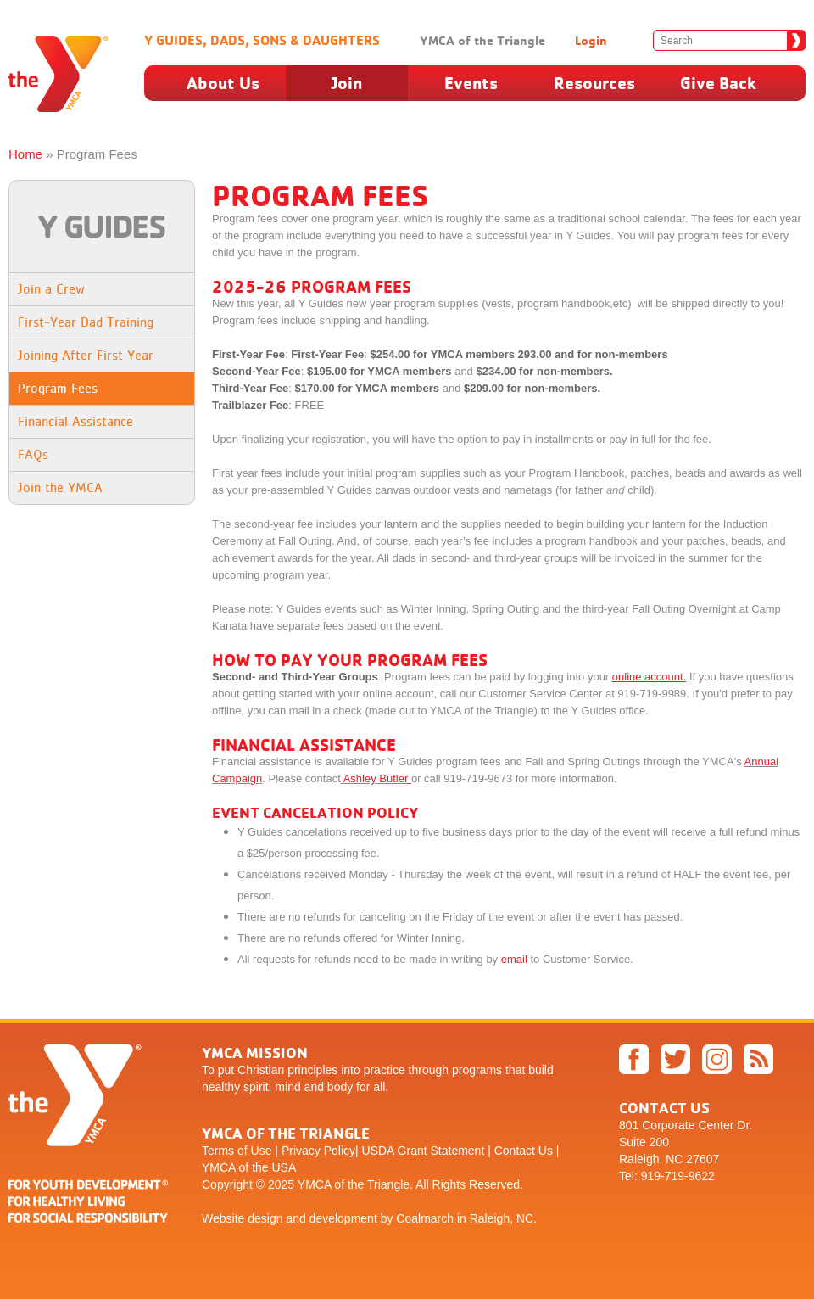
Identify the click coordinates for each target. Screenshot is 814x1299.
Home (25, 154)
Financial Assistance (75, 421)
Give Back (718, 82)
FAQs (33, 454)
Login (591, 40)
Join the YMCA (60, 487)
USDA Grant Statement (423, 1150)
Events (471, 82)
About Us (223, 82)
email (514, 959)
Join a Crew (51, 289)
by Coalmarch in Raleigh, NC (457, 1218)
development (343, 1218)
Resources (594, 82)
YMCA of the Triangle (482, 40)
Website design (242, 1218)
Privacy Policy (318, 1150)
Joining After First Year (85, 355)
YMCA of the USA (249, 1167)
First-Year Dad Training (85, 322)
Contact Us (523, 1150)
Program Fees (58, 388)
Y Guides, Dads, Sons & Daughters (262, 39)
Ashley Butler (376, 778)
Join (347, 82)
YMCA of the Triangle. (355, 1184)
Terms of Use (236, 1150)
